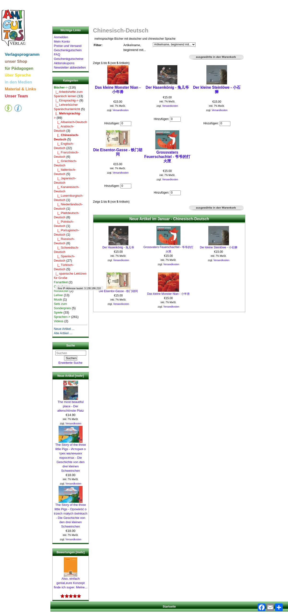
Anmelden (61, 37)
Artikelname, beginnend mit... (134, 47)
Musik (58, 299)
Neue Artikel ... (64, 329)
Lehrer (58, 295)
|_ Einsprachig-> (66, 100)
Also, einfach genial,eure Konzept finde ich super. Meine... (70, 581)
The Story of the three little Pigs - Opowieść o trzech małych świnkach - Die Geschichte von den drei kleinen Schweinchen (70, 514)
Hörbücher (61, 291)
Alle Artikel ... (63, 333)
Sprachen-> (62, 317)
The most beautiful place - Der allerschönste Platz (70, 404)
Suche (70, 345)
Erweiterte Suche (70, 363)
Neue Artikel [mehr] (70, 375)
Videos (58, 321)
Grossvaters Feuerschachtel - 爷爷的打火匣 (167, 156)
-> (61, 87)
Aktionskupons (64, 63)
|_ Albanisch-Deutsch (70, 122)
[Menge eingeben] (125, 123)
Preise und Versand (67, 46)
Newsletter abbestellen (70, 67)
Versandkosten (73, 423)
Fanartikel (61, 282)
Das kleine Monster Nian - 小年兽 (118, 89)
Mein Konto (62, 41)
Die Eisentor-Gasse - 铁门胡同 (117, 152)
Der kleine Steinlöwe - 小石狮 (217, 89)
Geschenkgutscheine (68, 59)
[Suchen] (70, 353)
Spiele (58, 312)
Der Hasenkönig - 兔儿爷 (167, 87)
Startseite (169, 606)
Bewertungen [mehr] (71, 552)
